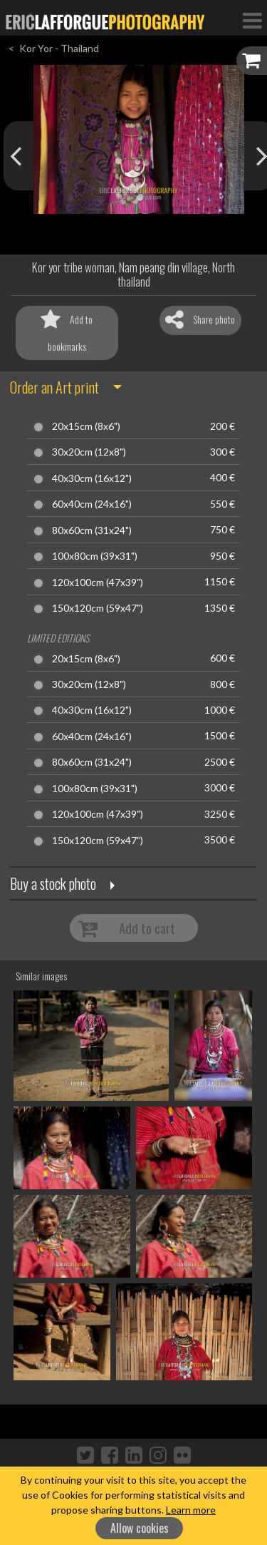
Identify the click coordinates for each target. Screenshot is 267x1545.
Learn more (191, 1510)
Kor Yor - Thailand (59, 48)
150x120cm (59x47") (97, 608)
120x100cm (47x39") (97, 582)
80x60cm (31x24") (92, 530)
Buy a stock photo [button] (53, 883)
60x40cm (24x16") (92, 504)
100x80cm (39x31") (94, 556)
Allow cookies (139, 1527)
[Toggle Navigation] (252, 20)
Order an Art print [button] (54, 387)
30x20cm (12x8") (89, 452)
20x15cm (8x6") (86, 426)
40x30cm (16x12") (92, 478)
